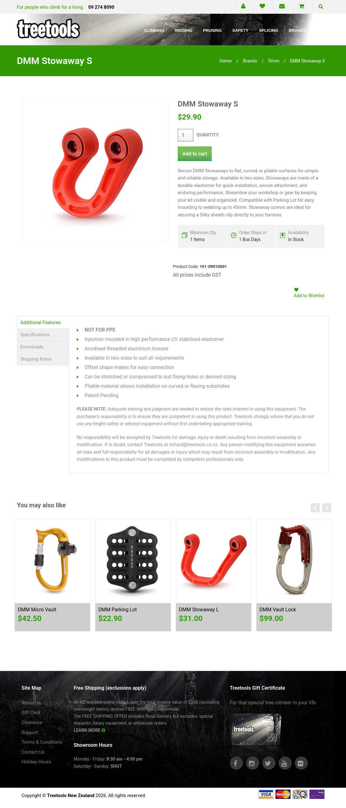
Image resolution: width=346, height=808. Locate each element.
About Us (31, 703)
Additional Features (40, 322)
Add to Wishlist (309, 295)
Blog (323, 30)
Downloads (32, 347)
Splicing (268, 30)
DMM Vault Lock (278, 610)
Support (30, 732)
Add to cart (194, 154)
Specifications (35, 334)
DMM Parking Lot (117, 610)
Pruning (212, 30)
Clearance (32, 722)
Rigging (183, 30)
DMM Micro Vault (37, 610)
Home (225, 61)
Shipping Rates (36, 359)
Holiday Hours (36, 762)
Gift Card (31, 712)
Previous (315, 507)
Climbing (154, 30)
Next (326, 507)
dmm (273, 61)
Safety (240, 30)
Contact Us (33, 752)
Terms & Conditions (42, 742)
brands (250, 61)
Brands (297, 30)
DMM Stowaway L (199, 610)
